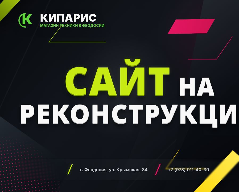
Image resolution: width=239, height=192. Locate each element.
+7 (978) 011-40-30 (188, 169)
